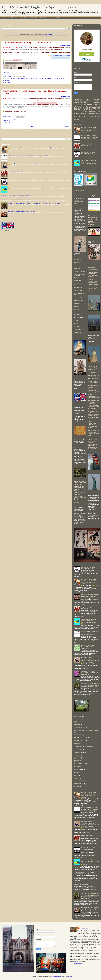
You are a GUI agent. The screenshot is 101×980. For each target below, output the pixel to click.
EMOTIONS (17, 78)
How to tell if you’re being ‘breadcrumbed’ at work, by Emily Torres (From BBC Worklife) (29, 147)
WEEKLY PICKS (93, 106)
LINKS (50, 18)
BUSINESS (43, 18)
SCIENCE (56, 78)
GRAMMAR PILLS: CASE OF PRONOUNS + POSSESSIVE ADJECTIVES (89, 673)
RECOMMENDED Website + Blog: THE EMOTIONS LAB (27, 43)
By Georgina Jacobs (64, 45)
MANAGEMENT (25, 78)
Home (5, 18)
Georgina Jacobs (79, 190)
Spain (8, 82)
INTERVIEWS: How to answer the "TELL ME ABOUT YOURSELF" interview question (93, 221)
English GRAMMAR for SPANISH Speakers (79, 275)
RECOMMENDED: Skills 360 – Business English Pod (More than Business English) (28, 155)
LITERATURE (96, 118)
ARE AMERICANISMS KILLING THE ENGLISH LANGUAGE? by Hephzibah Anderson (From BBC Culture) (34, 203)
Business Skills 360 (42, 103)
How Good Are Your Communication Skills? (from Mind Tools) (16, 199)
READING (41, 78)
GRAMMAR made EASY (81, 737)
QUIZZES (90, 115)
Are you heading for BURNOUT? (16, 171)
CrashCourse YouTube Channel (93, 268)
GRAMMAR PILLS (92, 104)
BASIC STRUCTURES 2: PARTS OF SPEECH (19, 179)
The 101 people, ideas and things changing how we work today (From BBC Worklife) (28, 187)
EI (13, 78)
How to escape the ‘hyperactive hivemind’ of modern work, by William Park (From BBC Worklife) (31, 163)
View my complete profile (76, 963)
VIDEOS (58, 18)
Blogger (70, 976)
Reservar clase (86, 54)
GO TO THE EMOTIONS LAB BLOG (61, 58)
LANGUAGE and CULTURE (79, 293)
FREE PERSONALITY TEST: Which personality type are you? (16, 195)
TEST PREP (34, 18)
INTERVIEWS (32, 119)
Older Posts (66, 126)
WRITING (77, 110)
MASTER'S (76, 119)
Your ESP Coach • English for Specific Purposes (38, 6)
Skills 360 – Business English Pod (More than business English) (93, 282)
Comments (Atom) (39, 132)
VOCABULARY (6, 80)
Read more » (6, 72)
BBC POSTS (93, 100)
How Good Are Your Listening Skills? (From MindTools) (21, 211)
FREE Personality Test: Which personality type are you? (79, 201)
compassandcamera (56, 976)
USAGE (91, 116)
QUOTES (97, 116)
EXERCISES (25, 119)
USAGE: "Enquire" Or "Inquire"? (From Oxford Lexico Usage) (88, 647)
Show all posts (48, 34)
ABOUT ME (13, 18)
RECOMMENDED (49, 78)
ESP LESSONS (23, 18)
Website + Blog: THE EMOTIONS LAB (92, 288)
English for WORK (17, 119)
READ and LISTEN (33, 78)
